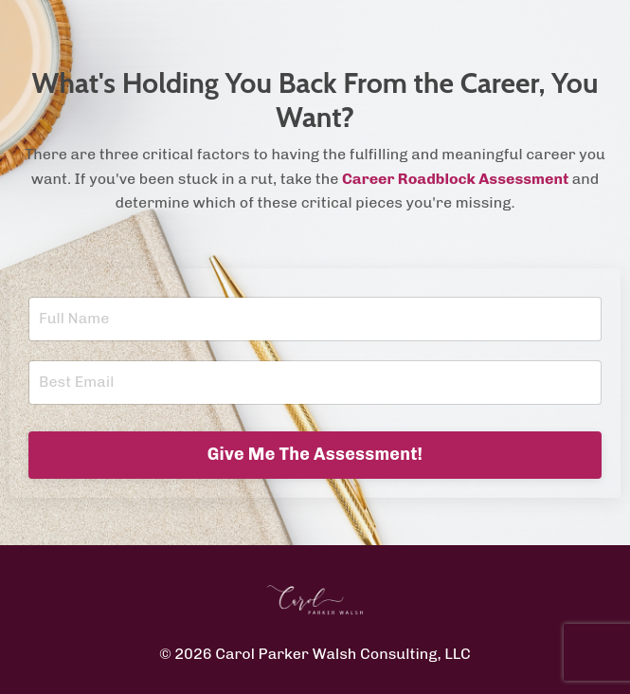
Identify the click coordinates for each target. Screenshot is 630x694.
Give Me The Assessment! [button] (315, 454)
